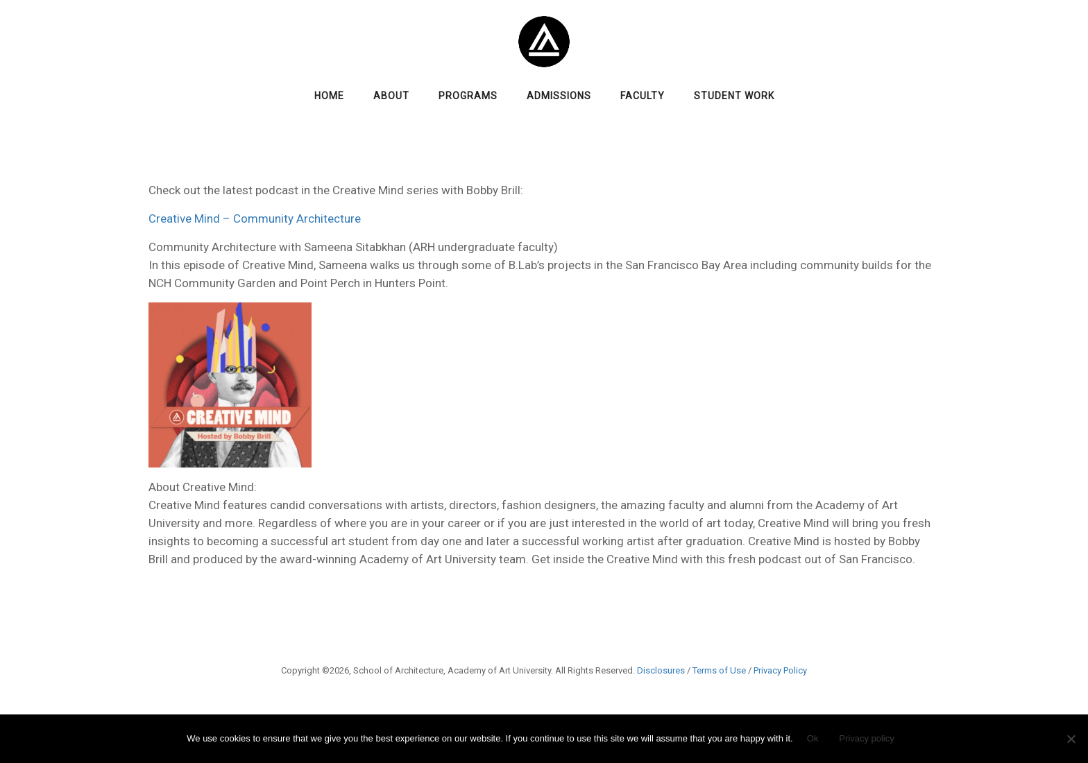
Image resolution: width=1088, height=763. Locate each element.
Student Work (734, 95)
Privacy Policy (780, 670)
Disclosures (661, 670)
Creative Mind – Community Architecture (254, 218)
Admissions (559, 95)
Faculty (642, 95)
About (391, 95)
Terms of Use (719, 670)
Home (329, 95)
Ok (813, 738)
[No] (1071, 739)
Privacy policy (866, 738)
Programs (468, 95)
